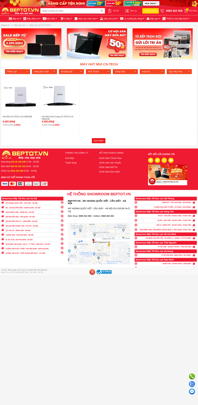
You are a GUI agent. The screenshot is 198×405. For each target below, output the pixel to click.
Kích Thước (98, 71)
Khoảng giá (71, 71)
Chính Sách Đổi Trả (108, 167)
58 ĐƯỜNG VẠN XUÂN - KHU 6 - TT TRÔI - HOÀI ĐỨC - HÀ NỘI (32, 243)
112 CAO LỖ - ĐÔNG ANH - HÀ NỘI (32, 229)
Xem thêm (98, 140)
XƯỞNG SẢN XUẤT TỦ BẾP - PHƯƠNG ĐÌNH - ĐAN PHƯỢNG (32, 248)
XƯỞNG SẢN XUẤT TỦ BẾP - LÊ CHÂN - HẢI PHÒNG (166, 207)
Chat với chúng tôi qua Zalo (192, 384)
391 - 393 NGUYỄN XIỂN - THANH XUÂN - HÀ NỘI (32, 207)
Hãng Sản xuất (44, 71)
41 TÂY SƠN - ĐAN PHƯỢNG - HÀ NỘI (32, 239)
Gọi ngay (192, 376)
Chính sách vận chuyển (110, 162)
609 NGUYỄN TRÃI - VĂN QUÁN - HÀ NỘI (32, 216)
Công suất (125, 71)
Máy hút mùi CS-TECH (99, 64)
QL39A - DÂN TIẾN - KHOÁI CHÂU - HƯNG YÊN (166, 220)
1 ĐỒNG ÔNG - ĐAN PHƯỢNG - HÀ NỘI (32, 234)
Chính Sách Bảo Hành (109, 171)
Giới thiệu (69, 158)
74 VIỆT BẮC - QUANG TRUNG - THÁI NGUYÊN (166, 246)
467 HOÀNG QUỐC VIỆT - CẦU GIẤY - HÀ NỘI (32, 202)
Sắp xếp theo (179, 71)
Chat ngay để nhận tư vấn (192, 391)
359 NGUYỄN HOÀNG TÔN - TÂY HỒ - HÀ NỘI (32, 225)
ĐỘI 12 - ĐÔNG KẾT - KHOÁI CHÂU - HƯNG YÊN (166, 225)
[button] (175, 18)
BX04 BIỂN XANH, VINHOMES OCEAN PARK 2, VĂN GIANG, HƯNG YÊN (166, 229)
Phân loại (17, 71)
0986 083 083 (107, 216)
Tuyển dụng (70, 162)
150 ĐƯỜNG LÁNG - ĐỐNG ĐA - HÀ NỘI (32, 211)
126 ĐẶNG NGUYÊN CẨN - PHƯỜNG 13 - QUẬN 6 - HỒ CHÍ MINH (166, 238)
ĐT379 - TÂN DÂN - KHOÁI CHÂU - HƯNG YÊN (166, 215)
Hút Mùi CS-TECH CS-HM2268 (17, 116)
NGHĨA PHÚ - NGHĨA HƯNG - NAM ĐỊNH (166, 263)
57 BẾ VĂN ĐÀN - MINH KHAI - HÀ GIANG (166, 255)
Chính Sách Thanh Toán (110, 158)
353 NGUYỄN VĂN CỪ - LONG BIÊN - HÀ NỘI (32, 220)
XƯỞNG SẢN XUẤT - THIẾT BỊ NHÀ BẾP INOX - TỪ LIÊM (32, 252)
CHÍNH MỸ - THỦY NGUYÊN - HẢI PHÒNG (166, 202)
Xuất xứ (152, 71)
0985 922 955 (85, 216)
